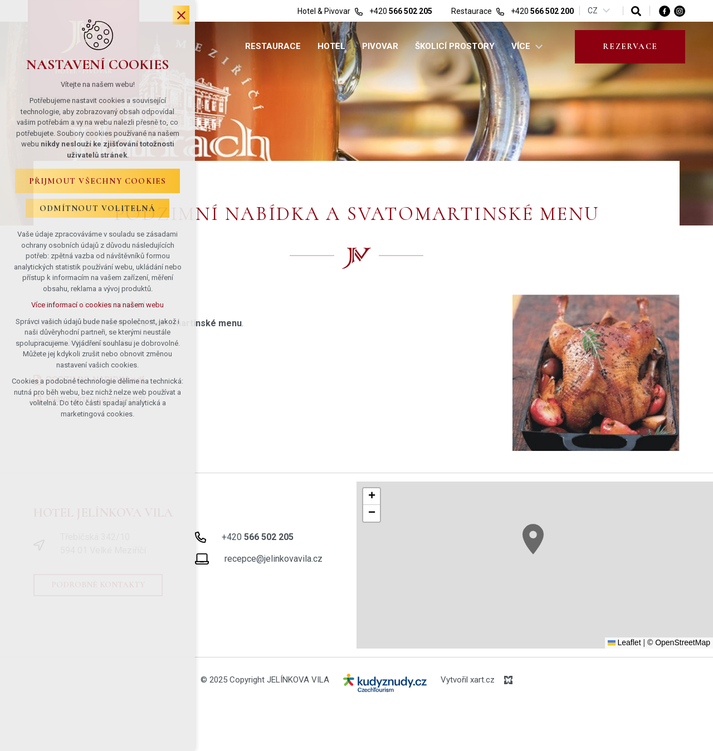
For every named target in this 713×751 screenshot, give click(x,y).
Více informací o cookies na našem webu (97, 305)
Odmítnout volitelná (97, 208)
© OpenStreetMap (678, 642)
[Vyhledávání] (636, 11)
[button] (533, 539)
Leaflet (624, 642)
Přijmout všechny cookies (98, 181)
